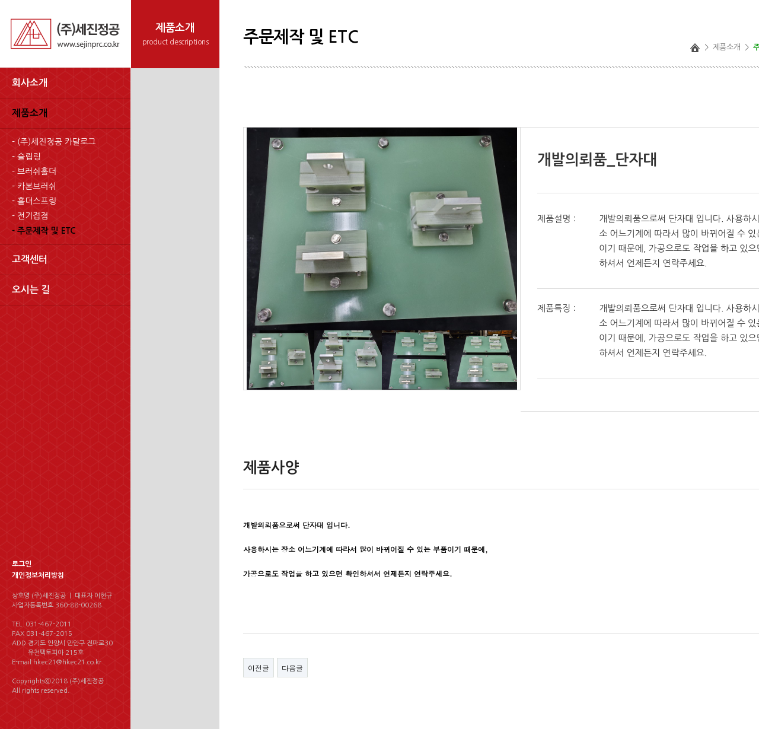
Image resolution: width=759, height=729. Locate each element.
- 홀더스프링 (34, 201)
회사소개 (29, 82)
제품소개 (29, 113)
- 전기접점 (30, 216)
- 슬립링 (26, 156)
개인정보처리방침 (38, 575)
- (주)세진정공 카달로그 (54, 142)
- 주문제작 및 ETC (44, 231)
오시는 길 (31, 289)
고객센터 (29, 259)
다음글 (292, 668)
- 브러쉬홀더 (34, 171)
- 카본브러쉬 (34, 186)
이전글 (258, 668)
